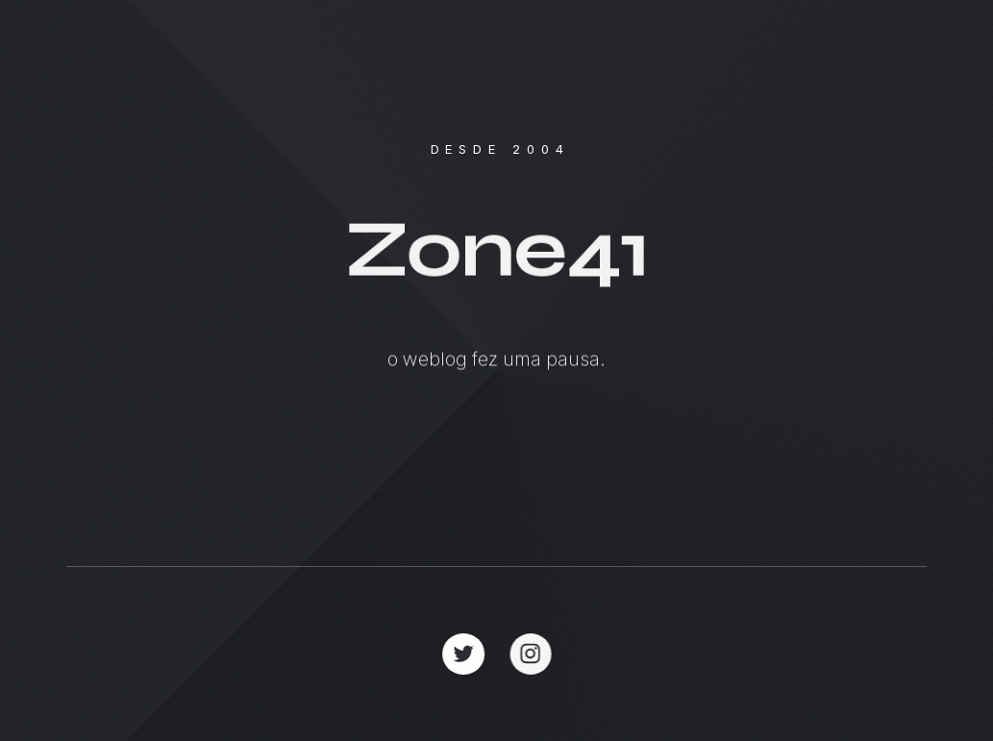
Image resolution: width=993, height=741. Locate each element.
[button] (463, 654)
